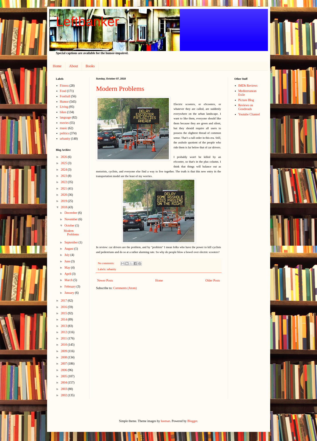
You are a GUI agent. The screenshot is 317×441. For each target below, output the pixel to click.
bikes (63, 112)
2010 (64, 344)
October (69, 225)
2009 (64, 351)
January (69, 292)
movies (64, 123)
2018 (64, 207)
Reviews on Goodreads (245, 107)
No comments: (106, 263)
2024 (64, 169)
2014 (64, 319)
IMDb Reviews (247, 85)
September (71, 242)
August (69, 248)
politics (64, 133)
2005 (64, 376)
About (73, 66)
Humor (64, 101)
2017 (64, 300)
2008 (64, 357)
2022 (64, 182)
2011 (64, 338)
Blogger (192, 421)
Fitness (64, 85)
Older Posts (212, 280)
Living (64, 106)
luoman (165, 421)
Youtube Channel (249, 114)
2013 (64, 326)
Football (65, 96)
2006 (64, 370)
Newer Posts (105, 280)
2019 (64, 201)
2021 (64, 188)
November (71, 219)
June (67, 261)
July (67, 255)
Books (90, 66)
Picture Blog (246, 100)
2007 (64, 363)
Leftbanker (87, 21)
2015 (64, 313)
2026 (64, 157)
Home (57, 66)
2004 (64, 382)
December (71, 212)
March (68, 280)
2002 (64, 395)
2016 (64, 307)
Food (63, 91)
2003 (64, 389)
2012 (64, 332)
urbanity (111, 269)
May (67, 267)
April (68, 274)
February (70, 286)
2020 (64, 194)
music (63, 128)
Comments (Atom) (125, 288)
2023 (64, 176)
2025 (64, 163)
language (65, 117)
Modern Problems (120, 88)
